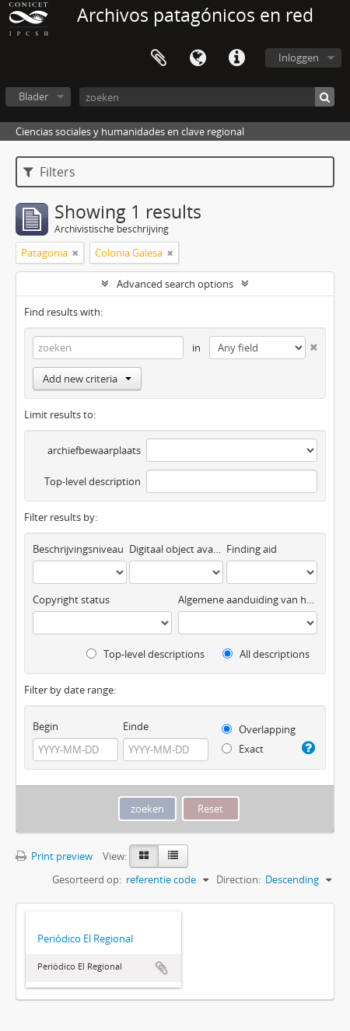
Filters (49, 171)
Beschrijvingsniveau (78, 549)
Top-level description (92, 481)
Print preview (54, 856)
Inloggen (298, 58)
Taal (197, 58)
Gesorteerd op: (86, 879)
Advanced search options (175, 284)
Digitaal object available (176, 549)
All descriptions (266, 654)
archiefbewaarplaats (94, 450)
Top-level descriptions (145, 654)
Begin (45, 726)
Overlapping (259, 729)
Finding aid (251, 549)
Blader (33, 96)
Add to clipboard (162, 968)
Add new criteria (87, 379)
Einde (136, 726)
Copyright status (71, 599)
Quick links (236, 58)
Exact (243, 749)
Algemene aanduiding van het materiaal (247, 599)
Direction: (238, 879)
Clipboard (158, 58)
